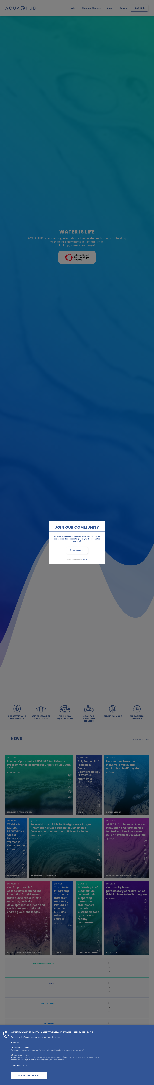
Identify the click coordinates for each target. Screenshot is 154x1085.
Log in (85, 560)
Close (111, 520)
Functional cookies (22, 1047)
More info (16, 1042)
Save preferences (19, 1065)
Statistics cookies (21, 1055)
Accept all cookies (28, 1075)
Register (78, 550)
